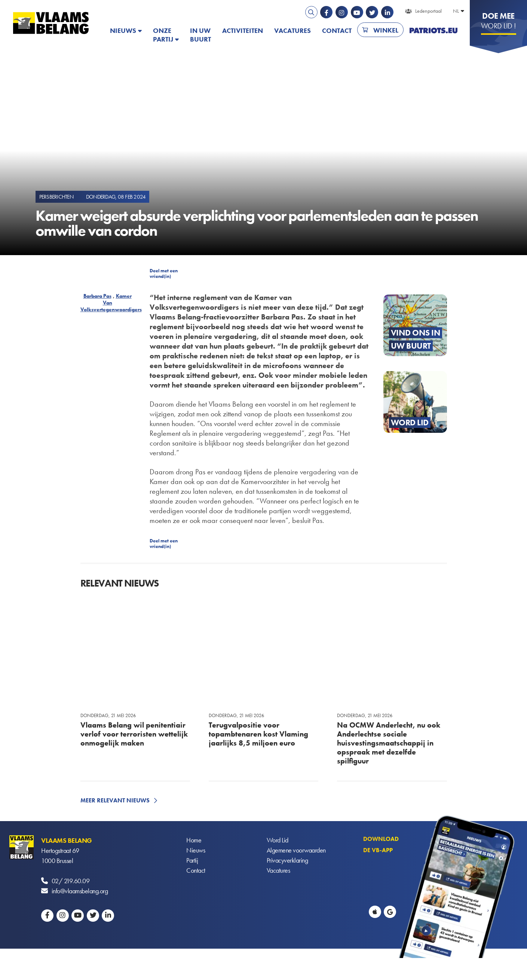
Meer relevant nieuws (115, 800)
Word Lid (277, 840)
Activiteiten (242, 30)
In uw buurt (200, 34)
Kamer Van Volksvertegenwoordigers (111, 303)
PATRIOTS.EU (433, 30)
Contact (337, 30)
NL (456, 10)
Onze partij (163, 34)
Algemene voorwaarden (296, 850)
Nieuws (123, 30)
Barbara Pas (97, 296)
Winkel (385, 30)
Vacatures (292, 30)
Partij (192, 860)
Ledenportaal (428, 10)
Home (193, 840)
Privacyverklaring (287, 860)
